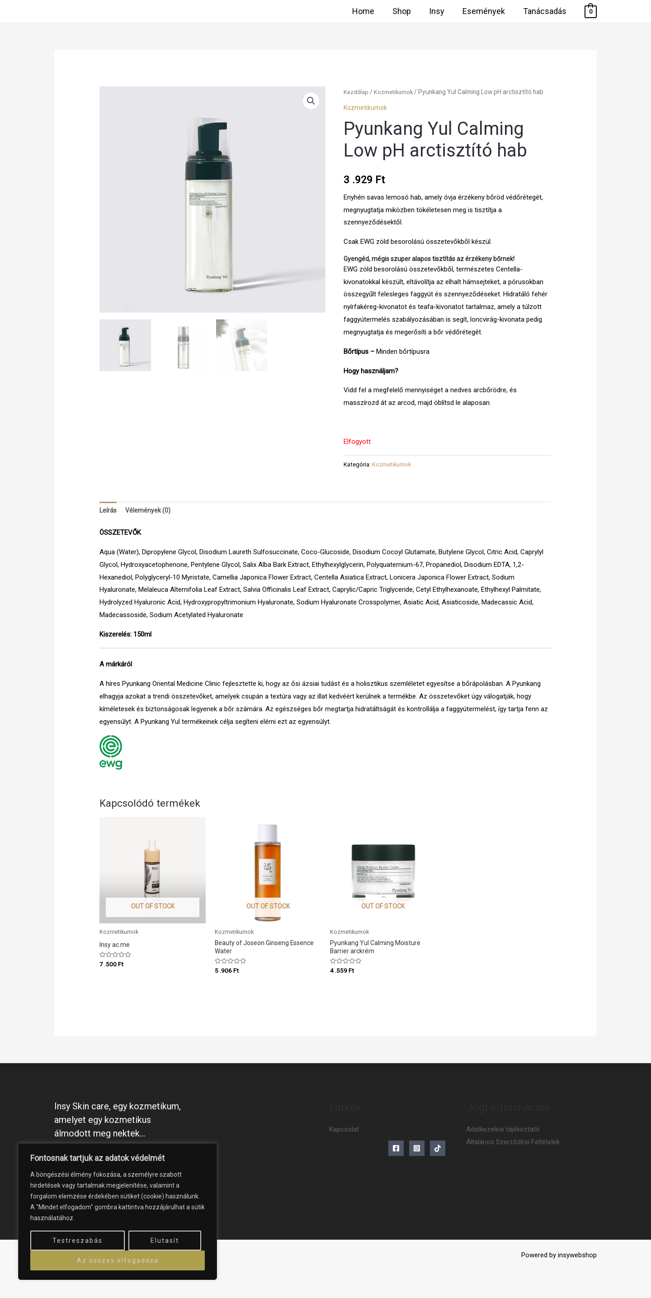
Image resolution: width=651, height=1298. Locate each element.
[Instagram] (417, 1152)
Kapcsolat (344, 1133)
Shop (408, 11)
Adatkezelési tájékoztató (503, 1133)
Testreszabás (77, 1240)
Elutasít (165, 1240)
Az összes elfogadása (118, 1260)
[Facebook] (396, 1152)
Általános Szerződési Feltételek (513, 1145)
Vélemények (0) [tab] (149, 511)
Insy (441, 11)
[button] (310, 101)
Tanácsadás (545, 11)
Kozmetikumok (396, 91)
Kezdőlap (357, 91)
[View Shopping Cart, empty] (591, 11)
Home (371, 11)
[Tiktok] (437, 1152)
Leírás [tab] (108, 511)
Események (486, 11)
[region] (117, 1211)
